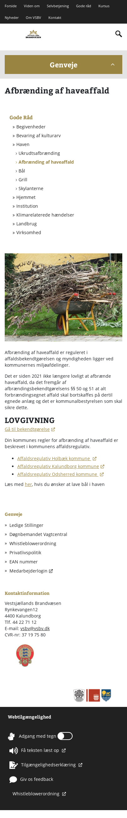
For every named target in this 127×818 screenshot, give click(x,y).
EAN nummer (23, 562)
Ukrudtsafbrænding (39, 153)
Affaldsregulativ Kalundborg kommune (58, 466)
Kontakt (54, 17)
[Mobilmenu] (10, 33)
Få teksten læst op (34, 750)
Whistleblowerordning (32, 543)
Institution (27, 206)
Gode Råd (21, 117)
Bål (22, 171)
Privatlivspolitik (25, 553)
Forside (11, 5)
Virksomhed (28, 232)
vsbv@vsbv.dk (35, 628)
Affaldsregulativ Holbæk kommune (54, 458)
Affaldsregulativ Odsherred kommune (57, 474)
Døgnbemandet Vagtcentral (38, 534)
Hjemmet (26, 197)
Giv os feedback (31, 779)
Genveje (82, 64)
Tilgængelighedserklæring (43, 765)
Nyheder (12, 17)
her (28, 484)
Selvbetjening (58, 5)
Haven (23, 144)
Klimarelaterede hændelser (45, 215)
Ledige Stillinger (26, 525)
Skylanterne (31, 188)
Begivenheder (31, 127)
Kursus (103, 5)
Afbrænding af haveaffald (46, 162)
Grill (23, 180)
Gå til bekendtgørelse (27, 429)
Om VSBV (33, 17)
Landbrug (26, 224)
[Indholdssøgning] (118, 34)
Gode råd (83, 5)
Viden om (32, 5)
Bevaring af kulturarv (38, 135)
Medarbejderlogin (28, 571)
